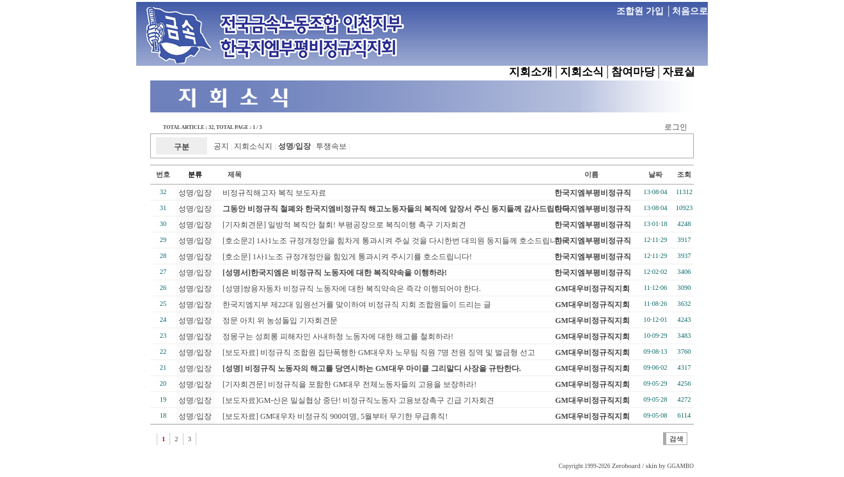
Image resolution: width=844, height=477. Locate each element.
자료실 (678, 72)
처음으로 (690, 11)
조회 (684, 174)
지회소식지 (253, 146)
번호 (163, 174)
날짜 (655, 174)
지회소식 (582, 72)
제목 (228, 174)
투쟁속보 (331, 146)
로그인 (675, 127)
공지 (221, 146)
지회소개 (530, 72)
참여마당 (633, 72)
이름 (591, 174)
